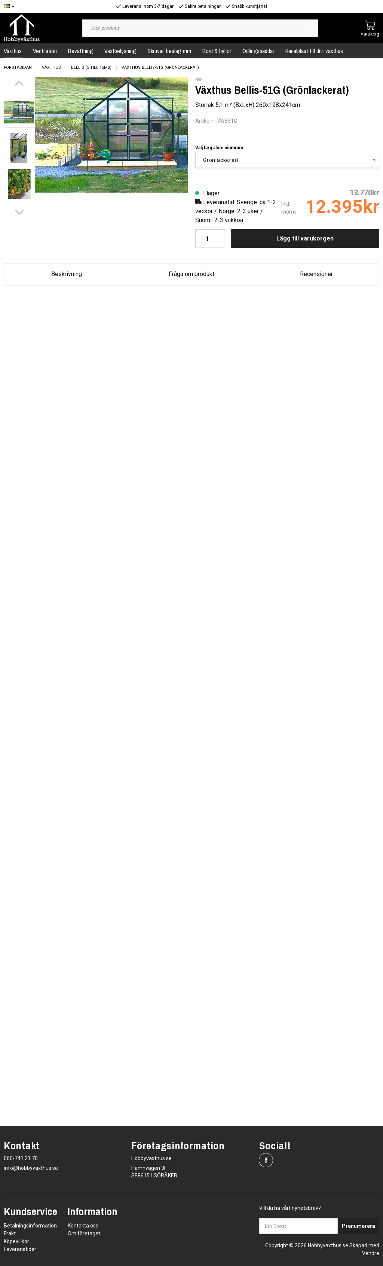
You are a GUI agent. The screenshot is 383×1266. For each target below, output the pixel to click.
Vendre (370, 1253)
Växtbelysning (120, 51)
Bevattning (80, 51)
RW (198, 80)
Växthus (51, 67)
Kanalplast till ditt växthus (314, 51)
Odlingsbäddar (258, 51)
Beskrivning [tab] (66, 274)
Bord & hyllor (216, 51)
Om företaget (84, 1233)
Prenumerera (358, 1226)
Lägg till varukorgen (305, 238)
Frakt (10, 1233)
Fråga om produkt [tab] (191, 274)
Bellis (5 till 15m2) (91, 67)
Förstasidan (18, 67)
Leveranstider (20, 1249)
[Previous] (19, 83)
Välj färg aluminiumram (219, 147)
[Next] (19, 212)
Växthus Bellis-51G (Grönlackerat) (160, 67)
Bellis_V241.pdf (228, 315)
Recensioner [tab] (316, 274)
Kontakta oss (83, 1226)
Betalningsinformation (30, 1226)
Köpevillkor (16, 1241)
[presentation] (19, 112)
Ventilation (45, 51)
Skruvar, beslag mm (169, 51)
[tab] (19, 112)
